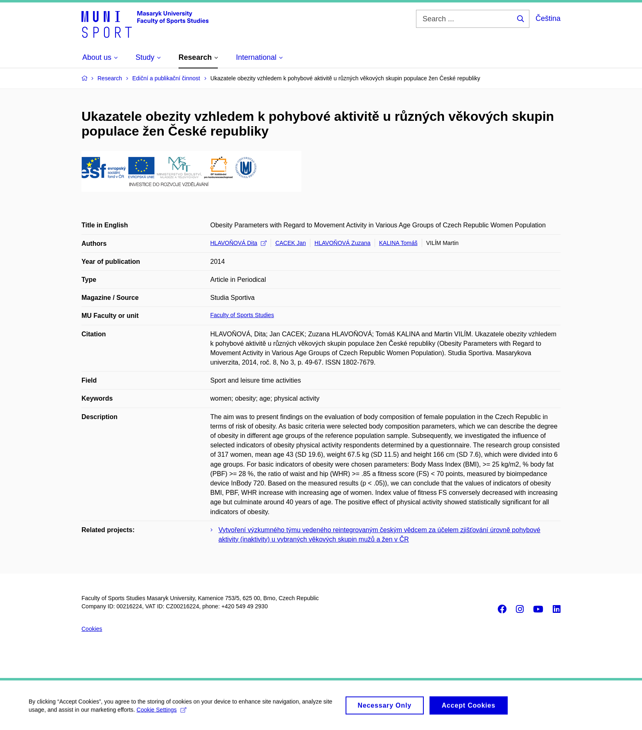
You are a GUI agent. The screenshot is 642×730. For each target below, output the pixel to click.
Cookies (91, 629)
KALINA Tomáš (398, 243)
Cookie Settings (161, 712)
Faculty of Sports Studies (242, 315)
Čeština (548, 18)
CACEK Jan (290, 243)
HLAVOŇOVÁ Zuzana (342, 243)
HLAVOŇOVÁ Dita (238, 243)
